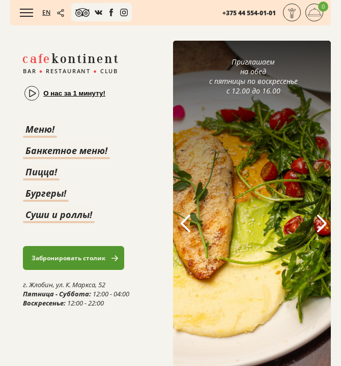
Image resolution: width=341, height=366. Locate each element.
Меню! (39, 129)
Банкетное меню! (66, 150)
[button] (321, 223)
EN (46, 12)
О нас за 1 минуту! (74, 93)
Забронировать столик (68, 258)
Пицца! (41, 172)
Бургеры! (45, 193)
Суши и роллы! (58, 214)
